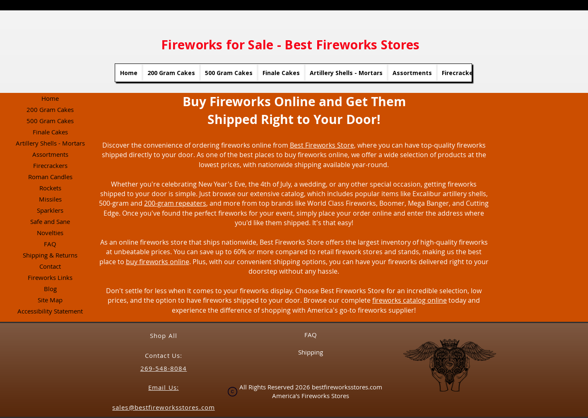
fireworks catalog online (409, 300)
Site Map (50, 300)
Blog (50, 288)
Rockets (50, 188)
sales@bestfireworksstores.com (163, 407)
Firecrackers (50, 165)
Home (50, 98)
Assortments (50, 154)
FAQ (50, 244)
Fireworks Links (50, 277)
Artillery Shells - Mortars (50, 143)
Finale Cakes (50, 132)
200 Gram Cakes (50, 109)
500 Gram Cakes (50, 121)
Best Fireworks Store (322, 145)
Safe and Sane (50, 221)
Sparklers (50, 210)
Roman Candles (50, 177)
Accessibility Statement (50, 311)
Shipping (310, 352)
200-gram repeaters (175, 203)
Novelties (50, 232)
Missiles (50, 199)
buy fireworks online (157, 261)
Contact (50, 266)
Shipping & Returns (50, 255)
